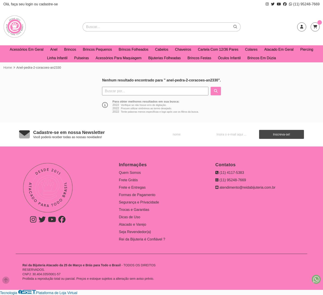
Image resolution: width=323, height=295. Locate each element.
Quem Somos (130, 173)
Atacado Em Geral (279, 49)
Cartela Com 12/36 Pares (218, 49)
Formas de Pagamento (137, 195)
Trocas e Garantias (134, 210)
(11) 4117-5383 (229, 173)
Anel (53, 49)
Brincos (70, 49)
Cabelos (161, 49)
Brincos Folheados (133, 49)
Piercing (306, 49)
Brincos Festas (199, 58)
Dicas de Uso (129, 217)
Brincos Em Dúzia (261, 58)
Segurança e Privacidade (139, 202)
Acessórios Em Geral (27, 49)
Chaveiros (183, 49)
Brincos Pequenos (97, 49)
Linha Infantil (57, 58)
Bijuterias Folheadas (164, 58)
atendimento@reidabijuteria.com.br (245, 187)
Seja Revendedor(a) (135, 232)
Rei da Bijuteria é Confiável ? (142, 239)
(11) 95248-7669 (304, 4)
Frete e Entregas (132, 187)
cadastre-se (48, 4)
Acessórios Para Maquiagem (119, 58)
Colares (251, 49)
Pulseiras (81, 58)
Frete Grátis (128, 180)
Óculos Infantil (229, 58)
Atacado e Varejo (132, 224)
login (30, 4)
